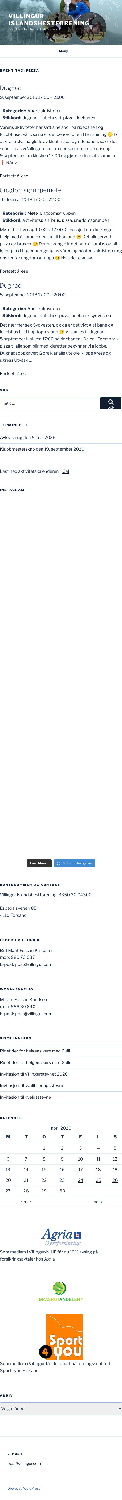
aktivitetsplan (35, 220)
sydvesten (101, 315)
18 (98, 1169)
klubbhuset (50, 117)
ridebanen (85, 117)
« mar (26, 1201)
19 (115, 1169)
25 (98, 1180)
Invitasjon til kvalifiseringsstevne (32, 1085)
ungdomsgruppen (91, 220)
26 (115, 1180)
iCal (65, 471)
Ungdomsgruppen (58, 213)
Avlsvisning (11, 437)
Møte (32, 213)
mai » (97, 1201)
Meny (61, 51)
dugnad (30, 117)
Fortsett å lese (14, 175)
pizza (68, 117)
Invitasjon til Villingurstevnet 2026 (34, 1074)
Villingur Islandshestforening (48, 20)
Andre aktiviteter (44, 110)
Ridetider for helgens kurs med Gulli (35, 1050)
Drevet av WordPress (24, 1488)
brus (55, 220)
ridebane (80, 315)
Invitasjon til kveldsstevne (25, 1097)
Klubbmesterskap (17, 449)
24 (80, 1180)
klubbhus (48, 315)
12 (115, 1158)
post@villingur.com (33, 964)
